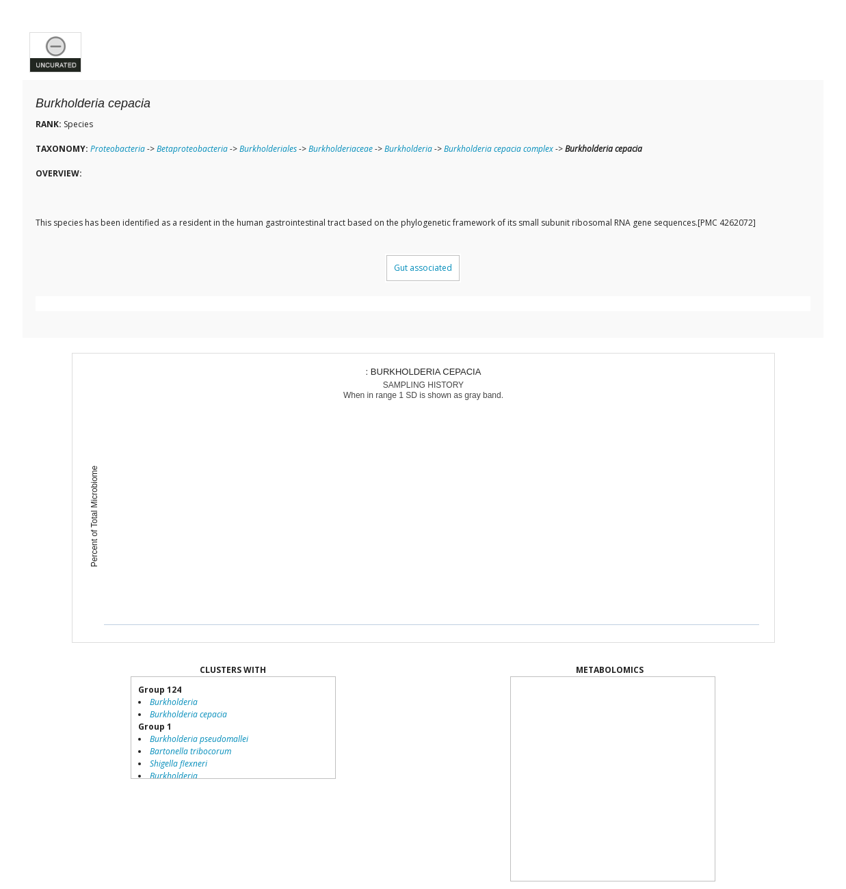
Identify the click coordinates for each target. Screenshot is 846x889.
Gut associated (423, 268)
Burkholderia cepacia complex (498, 149)
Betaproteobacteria (192, 149)
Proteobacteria (117, 149)
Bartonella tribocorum (190, 751)
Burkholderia (408, 149)
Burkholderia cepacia (188, 714)
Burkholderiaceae (340, 149)
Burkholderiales (268, 149)
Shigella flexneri (178, 763)
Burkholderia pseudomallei (199, 739)
